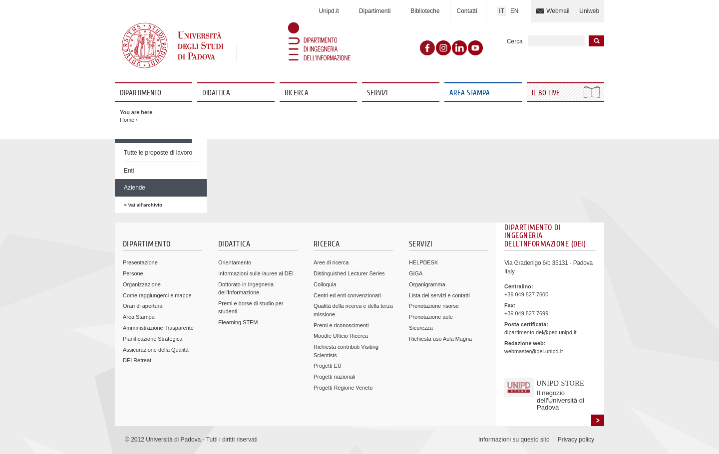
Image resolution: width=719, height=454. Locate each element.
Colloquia (325, 284)
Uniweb (589, 10)
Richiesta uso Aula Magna (440, 339)
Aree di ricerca (331, 262)
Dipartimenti (374, 10)
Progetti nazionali (335, 377)
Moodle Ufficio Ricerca (341, 336)
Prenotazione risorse (434, 306)
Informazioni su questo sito (514, 439)
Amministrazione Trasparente (158, 328)
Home (127, 120)
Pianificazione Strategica (152, 339)
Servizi (377, 93)
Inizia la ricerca (596, 40)
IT (501, 10)
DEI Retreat (137, 360)
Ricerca (297, 93)
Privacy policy (576, 439)
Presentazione (140, 262)
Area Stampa (469, 93)
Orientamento (234, 262)
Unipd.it (329, 10)
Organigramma (427, 284)
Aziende (134, 187)
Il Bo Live (547, 93)
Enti (129, 170)
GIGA (415, 273)
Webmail (557, 10)
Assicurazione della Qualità (156, 350)
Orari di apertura (142, 306)
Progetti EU (328, 366)
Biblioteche (424, 10)
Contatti (467, 10)
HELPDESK (423, 262)
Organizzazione (142, 284)
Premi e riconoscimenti (341, 325)
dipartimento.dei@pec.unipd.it (540, 332)
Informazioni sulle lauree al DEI (256, 273)
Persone (133, 273)
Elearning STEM (238, 322)
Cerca (515, 41)
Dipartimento (140, 93)
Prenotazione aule (431, 317)
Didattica (216, 93)
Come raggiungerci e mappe (157, 295)
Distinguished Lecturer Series (349, 273)
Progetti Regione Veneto (343, 388)
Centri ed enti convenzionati (347, 295)
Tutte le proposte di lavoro (158, 152)
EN (514, 10)
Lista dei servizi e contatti (439, 295)
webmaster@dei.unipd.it (533, 351)
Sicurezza (421, 328)
